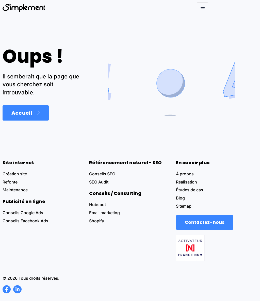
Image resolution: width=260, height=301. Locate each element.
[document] (130, 150)
